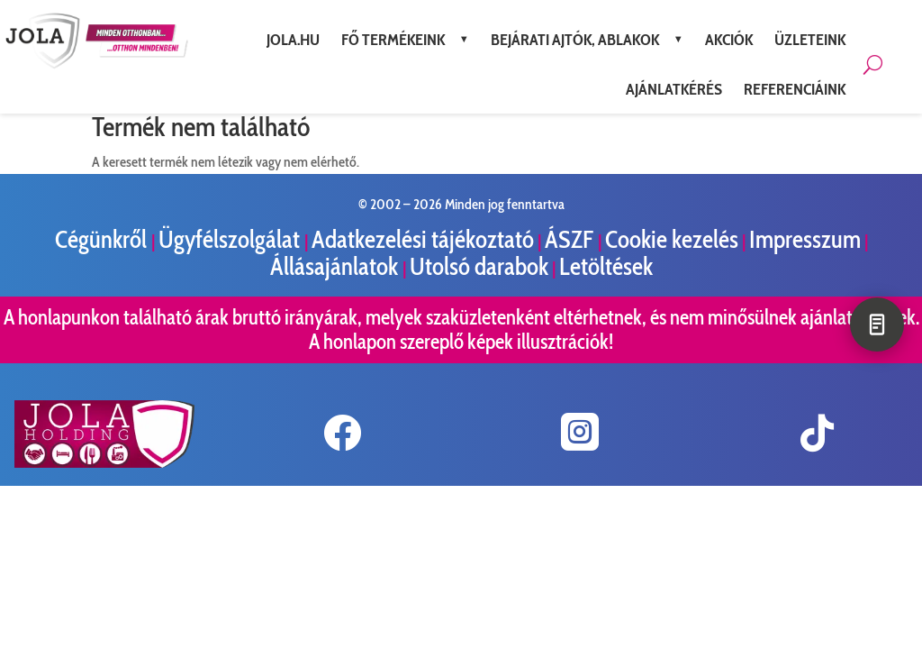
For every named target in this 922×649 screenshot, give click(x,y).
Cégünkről (103, 239)
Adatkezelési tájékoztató (423, 239)
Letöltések (606, 266)
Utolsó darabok (479, 266)
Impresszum (805, 239)
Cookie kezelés (671, 239)
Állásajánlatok (336, 266)
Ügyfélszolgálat (231, 239)
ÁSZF (571, 239)
